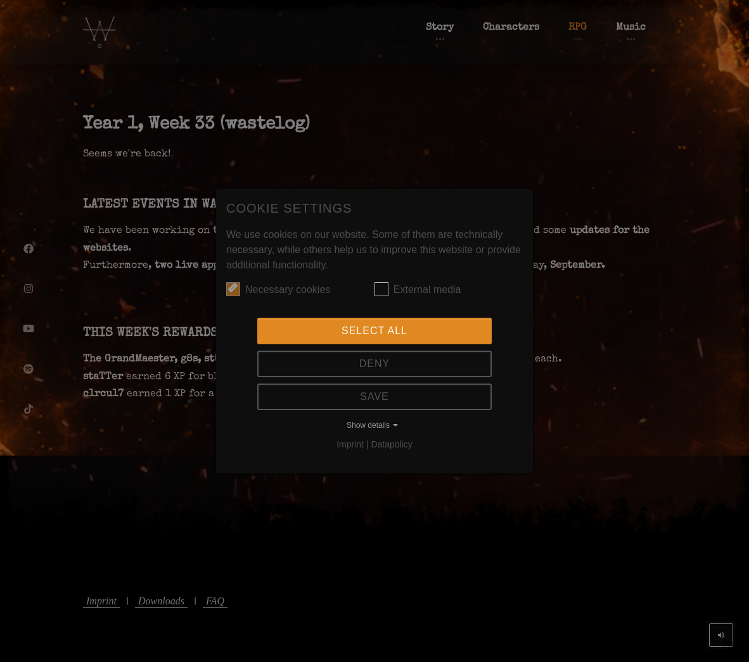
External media (417, 289)
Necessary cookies (278, 289)
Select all (374, 330)
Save (374, 396)
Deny (374, 363)
